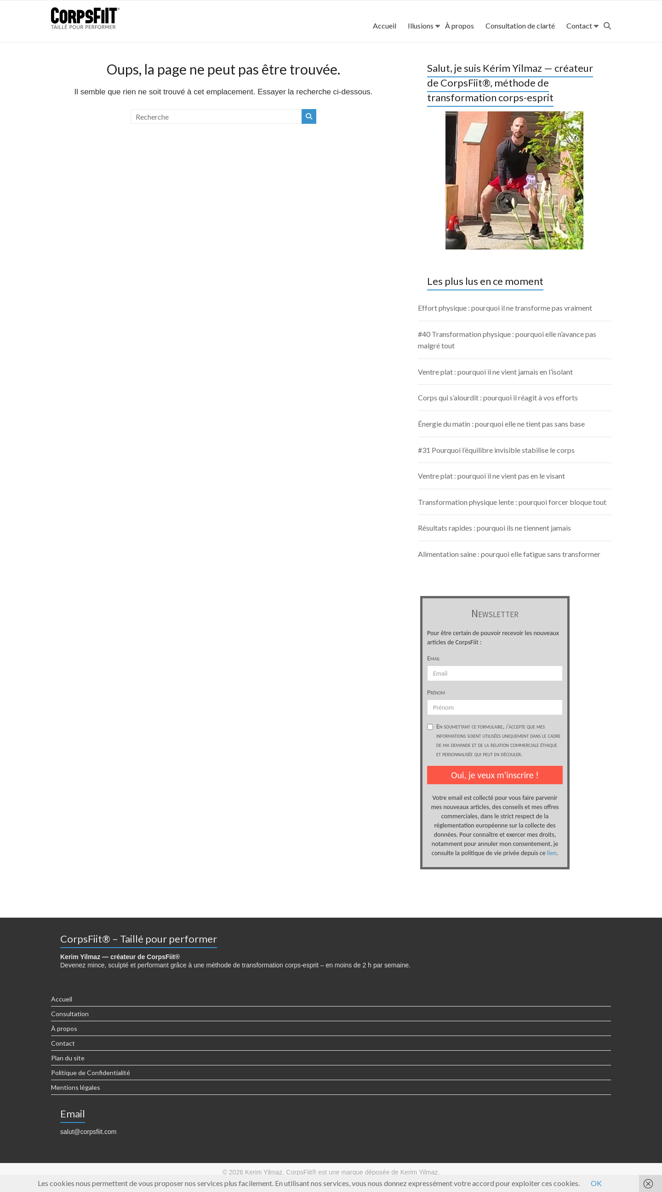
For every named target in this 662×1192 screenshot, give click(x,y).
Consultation (70, 1014)
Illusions (421, 25)
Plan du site (68, 1058)
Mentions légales (75, 1087)
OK (596, 1183)
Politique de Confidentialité (90, 1072)
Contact (579, 25)
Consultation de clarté (520, 25)
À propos (459, 25)
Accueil (384, 25)
